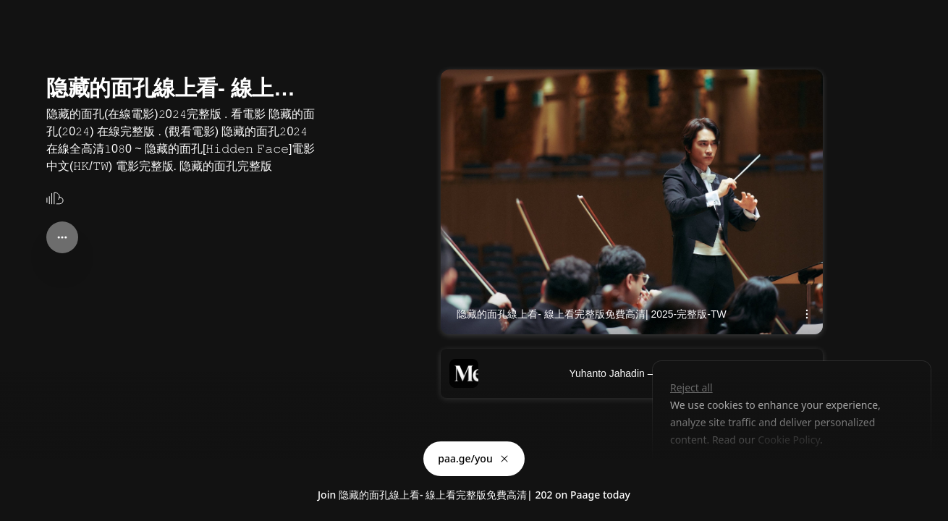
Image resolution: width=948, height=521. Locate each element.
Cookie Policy (788, 439)
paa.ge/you (473, 458)
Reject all (691, 387)
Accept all (786, 473)
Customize (704, 473)
